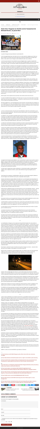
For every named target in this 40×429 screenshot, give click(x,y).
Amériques (8, 24)
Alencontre (9, 33)
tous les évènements (20, 16)
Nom (2, 409)
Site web (2, 415)
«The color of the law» (28, 325)
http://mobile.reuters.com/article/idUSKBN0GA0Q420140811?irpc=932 (15, 375)
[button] (38, 1)
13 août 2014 (4, 33)
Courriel (2, 412)
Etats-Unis (15, 33)
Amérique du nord (15, 24)
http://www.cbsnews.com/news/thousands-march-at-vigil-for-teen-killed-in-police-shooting (19, 357)
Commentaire (3, 400)
